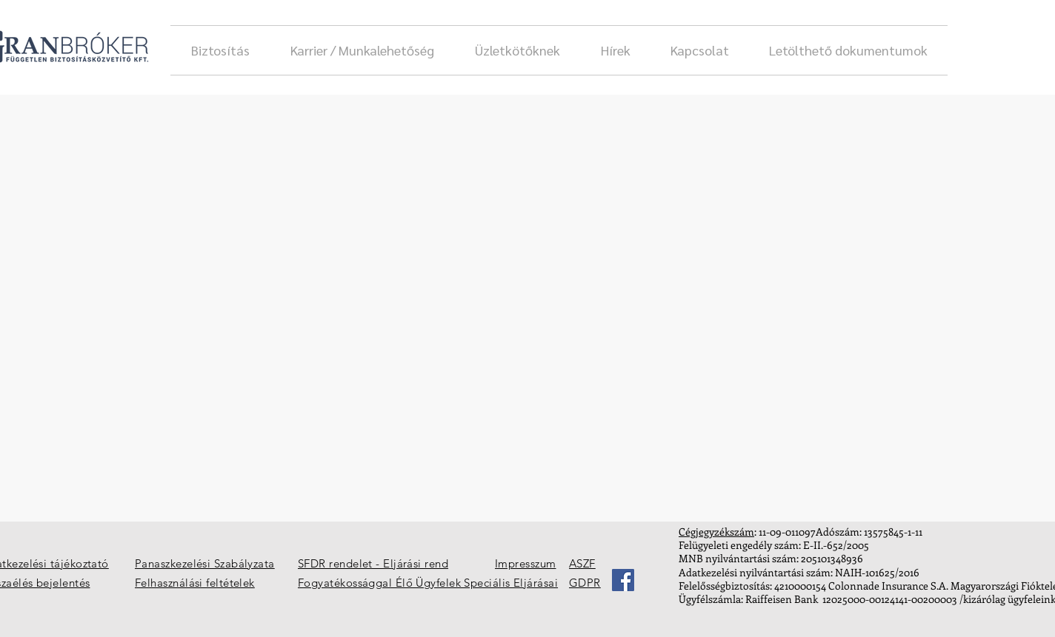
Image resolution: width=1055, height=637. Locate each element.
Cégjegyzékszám (716, 532)
